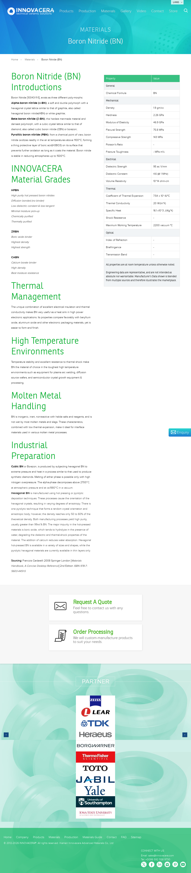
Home (14, 59)
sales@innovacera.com (161, 855)
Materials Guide (92, 837)
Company (22, 837)
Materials (108, 11)
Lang (176, 2)
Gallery (125, 11)
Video (141, 11)
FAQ (123, 837)
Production (87, 11)
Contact (157, 11)
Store (173, 11)
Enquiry (180, 432)
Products (66, 11)
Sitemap (136, 837)
